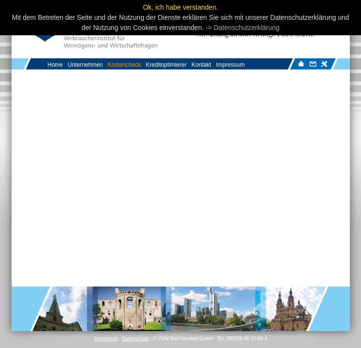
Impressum (106, 338)
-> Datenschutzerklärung (242, 27)
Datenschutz (135, 338)
